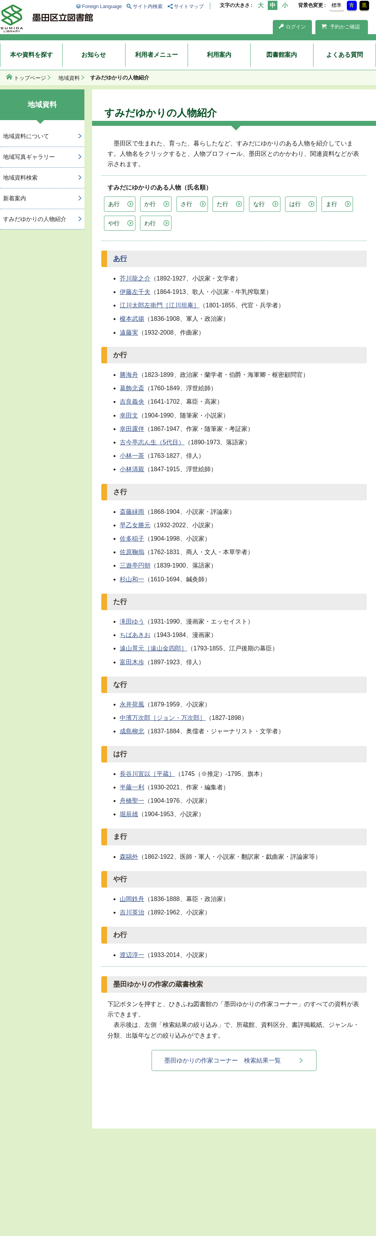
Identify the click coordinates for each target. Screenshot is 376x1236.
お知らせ (93, 54)
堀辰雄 (129, 814)
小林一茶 (132, 455)
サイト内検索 (148, 6)
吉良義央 (132, 401)
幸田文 (129, 415)
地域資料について (26, 136)
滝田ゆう (132, 621)
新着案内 (14, 198)
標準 (336, 5)
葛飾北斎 (132, 388)
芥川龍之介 (135, 278)
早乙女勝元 (135, 525)
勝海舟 (129, 374)
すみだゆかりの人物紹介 (34, 219)
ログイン (292, 27)
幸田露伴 (132, 429)
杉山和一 (132, 579)
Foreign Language (102, 6)
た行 (222, 204)
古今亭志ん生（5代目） (152, 442)
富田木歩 (132, 662)
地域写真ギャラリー (29, 156)
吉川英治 (132, 912)
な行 (259, 204)
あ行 (114, 204)
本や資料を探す (31, 54)
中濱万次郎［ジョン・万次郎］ (163, 718)
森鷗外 (129, 856)
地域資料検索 (20, 177)
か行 (150, 204)
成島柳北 (132, 731)
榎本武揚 (132, 318)
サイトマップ (189, 6)
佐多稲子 (132, 538)
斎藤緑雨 (132, 511)
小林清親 (132, 469)
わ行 (150, 223)
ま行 (331, 204)
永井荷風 (132, 704)
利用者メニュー (156, 54)
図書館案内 (281, 54)
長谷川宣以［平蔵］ (147, 774)
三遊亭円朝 (135, 565)
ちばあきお (135, 635)
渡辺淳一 (132, 955)
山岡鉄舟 (132, 899)
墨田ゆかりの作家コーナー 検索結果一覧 (222, 1060)
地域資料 (69, 78)
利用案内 (219, 54)
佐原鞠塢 (132, 552)
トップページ (30, 78)
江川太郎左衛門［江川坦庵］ (160, 305)
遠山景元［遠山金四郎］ (153, 648)
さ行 (186, 204)
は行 (295, 204)
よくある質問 (344, 54)
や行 (114, 223)
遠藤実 (129, 332)
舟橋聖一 (132, 800)
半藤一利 (132, 787)
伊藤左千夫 (135, 292)
